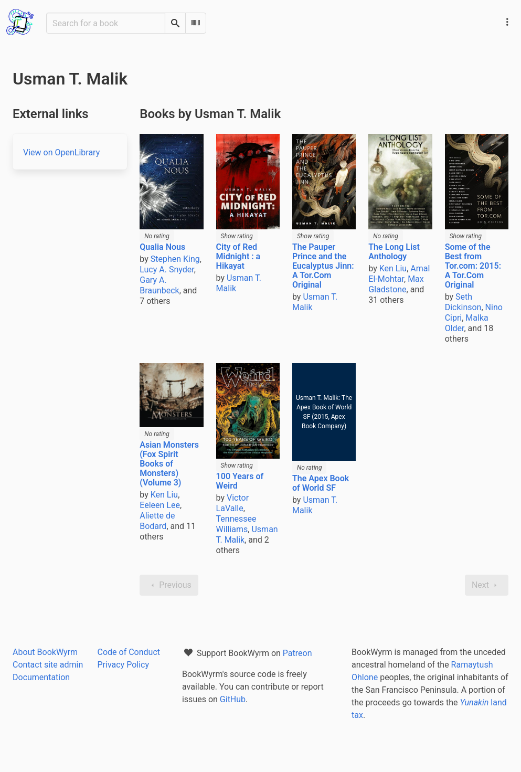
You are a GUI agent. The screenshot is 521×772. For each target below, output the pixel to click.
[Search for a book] (105, 23)
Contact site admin (48, 665)
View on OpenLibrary (61, 152)
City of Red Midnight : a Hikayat (238, 256)
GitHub (233, 699)
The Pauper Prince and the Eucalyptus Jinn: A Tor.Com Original (323, 266)
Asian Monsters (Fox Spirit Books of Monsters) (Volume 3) (169, 464)
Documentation (41, 677)
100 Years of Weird (240, 481)
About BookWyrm (45, 652)
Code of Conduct (128, 652)
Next (487, 585)
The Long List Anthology (393, 251)
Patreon (297, 653)
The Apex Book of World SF (320, 483)
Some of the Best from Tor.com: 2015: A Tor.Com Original (473, 266)
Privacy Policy (123, 665)
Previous (169, 585)
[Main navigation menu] (507, 22)
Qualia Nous (162, 247)
